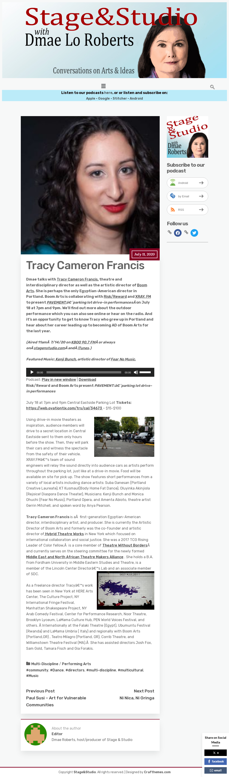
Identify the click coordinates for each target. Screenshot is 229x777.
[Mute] (136, 372)
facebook (216, 761)
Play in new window (59, 379)
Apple (90, 98)
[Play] (32, 372)
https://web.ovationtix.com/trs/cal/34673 (64, 408)
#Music (32, 676)
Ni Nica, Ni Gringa (137, 697)
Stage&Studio (85, 772)
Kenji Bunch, (66, 359)
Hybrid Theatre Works (64, 534)
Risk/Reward (115, 296)
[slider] (84, 372)
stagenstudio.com (49, 348)
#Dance (57, 670)
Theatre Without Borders (124, 545)
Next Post (144, 691)
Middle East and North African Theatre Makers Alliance (74, 557)
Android (136, 98)
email (216, 770)
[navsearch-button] (212, 87)
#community (37, 670)
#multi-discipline (101, 670)
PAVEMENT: (56, 302)
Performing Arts (76, 664)
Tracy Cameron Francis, (78, 279)
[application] (90, 372)
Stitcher (120, 98)
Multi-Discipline (44, 664)
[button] (103, 86)
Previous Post (40, 691)
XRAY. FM (143, 296)
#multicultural (130, 670)
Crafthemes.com (157, 772)
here (108, 93)
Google (104, 98)
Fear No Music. (123, 359)
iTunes (83, 348)
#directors (75, 670)
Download (87, 379)
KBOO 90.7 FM (83, 342)
